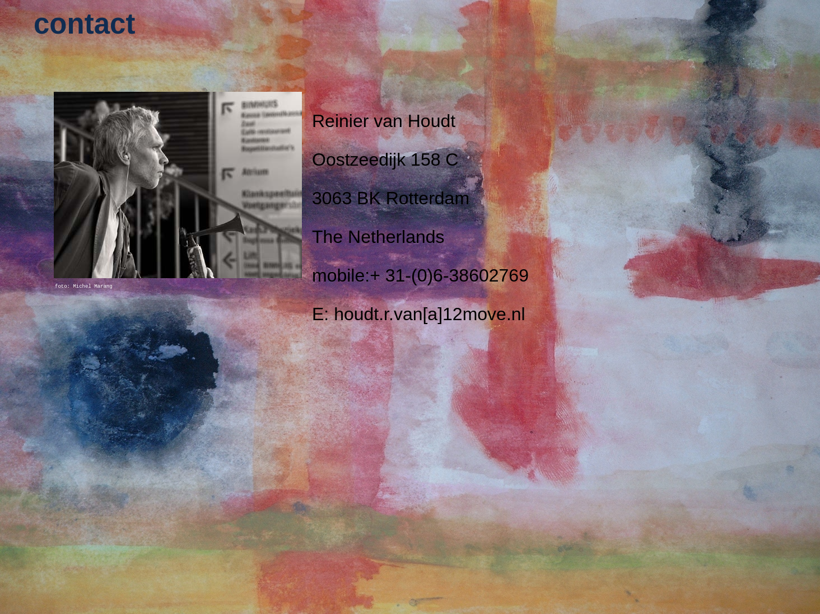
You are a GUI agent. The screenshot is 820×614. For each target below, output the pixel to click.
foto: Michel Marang (84, 286)
